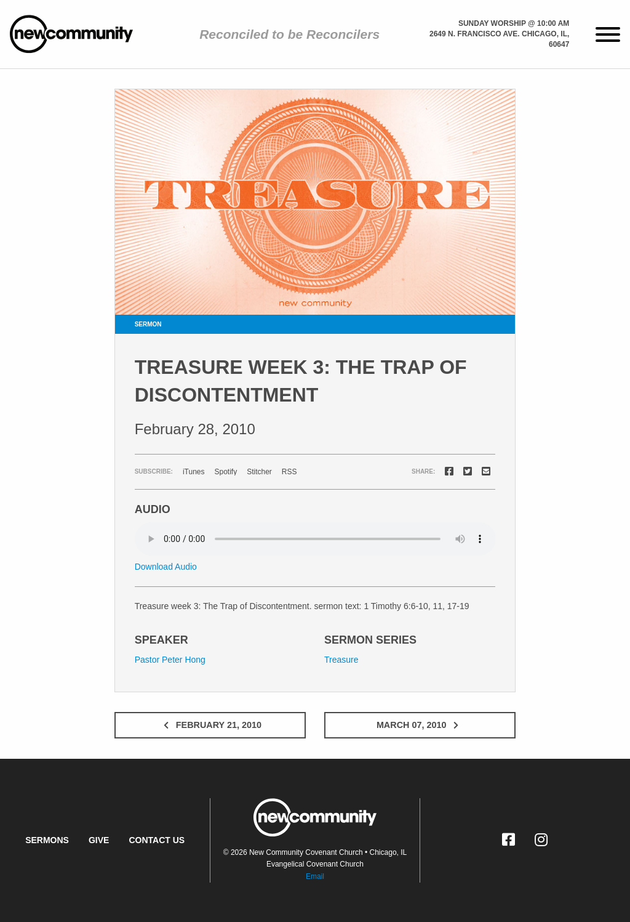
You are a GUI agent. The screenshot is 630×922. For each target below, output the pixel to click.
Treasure (341, 660)
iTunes (194, 471)
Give (99, 840)
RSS (289, 471)
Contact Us (157, 840)
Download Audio (166, 567)
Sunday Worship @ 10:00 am (513, 23)
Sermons (47, 840)
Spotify (225, 471)
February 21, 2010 (210, 725)
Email (315, 876)
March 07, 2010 (420, 725)
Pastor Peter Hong (170, 660)
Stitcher (259, 471)
